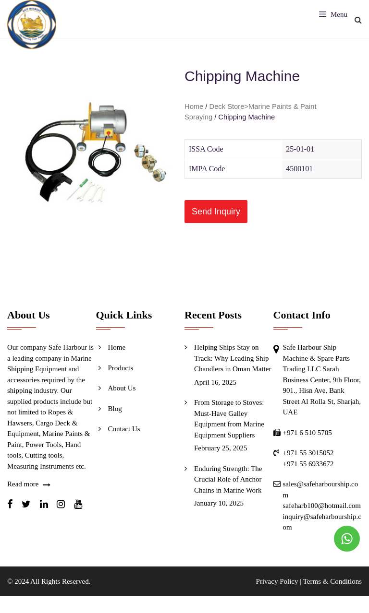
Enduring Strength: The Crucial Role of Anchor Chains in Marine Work (228, 479)
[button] (215, 211)
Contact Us (124, 429)
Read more (22, 484)
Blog (115, 409)
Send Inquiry (216, 211)
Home (193, 106)
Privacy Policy (277, 581)
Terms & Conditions (332, 581)
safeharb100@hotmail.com (322, 505)
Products (121, 368)
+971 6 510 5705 (307, 432)
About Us (122, 388)
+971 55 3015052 (308, 453)
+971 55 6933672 (308, 464)
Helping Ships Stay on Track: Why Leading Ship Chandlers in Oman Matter (232, 358)
